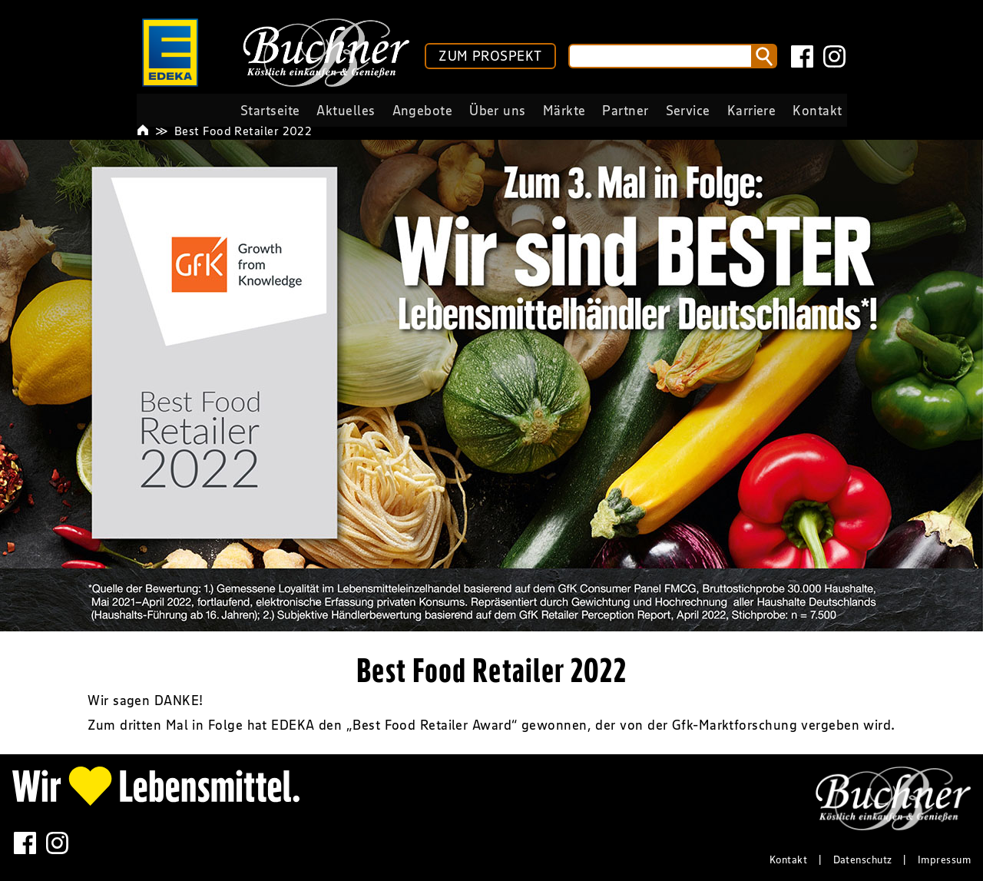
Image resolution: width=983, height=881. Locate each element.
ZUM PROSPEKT (490, 56)
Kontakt (788, 859)
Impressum (944, 859)
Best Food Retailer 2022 (243, 130)
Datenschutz (862, 859)
